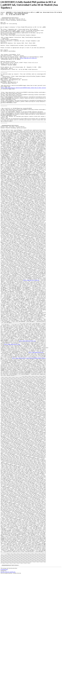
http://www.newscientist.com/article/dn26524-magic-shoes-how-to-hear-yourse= (23, 103)
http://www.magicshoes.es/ (36, 420)
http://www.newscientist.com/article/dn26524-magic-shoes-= (29, 427)
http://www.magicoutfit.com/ (12, 410)
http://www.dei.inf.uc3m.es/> (28, 67)
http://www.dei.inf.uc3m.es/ (31, 333)
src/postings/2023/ (4, 680)
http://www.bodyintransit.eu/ (27, 406)
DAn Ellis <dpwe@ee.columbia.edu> (8, 682)
